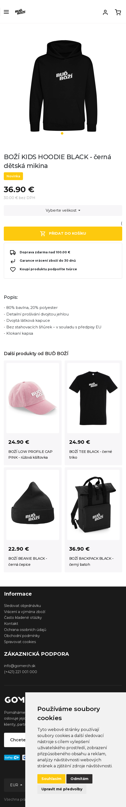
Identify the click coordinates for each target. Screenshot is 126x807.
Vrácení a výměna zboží (24, 611)
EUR (14, 785)
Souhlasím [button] (51, 778)
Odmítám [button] (79, 778)
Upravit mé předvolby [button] (61, 789)
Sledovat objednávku (22, 605)
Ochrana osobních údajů (25, 629)
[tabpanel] (63, 87)
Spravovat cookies (20, 642)
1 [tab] (62, 133)
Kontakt (11, 623)
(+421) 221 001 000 (20, 672)
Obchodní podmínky (22, 635)
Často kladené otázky (23, 617)
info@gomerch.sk (19, 666)
